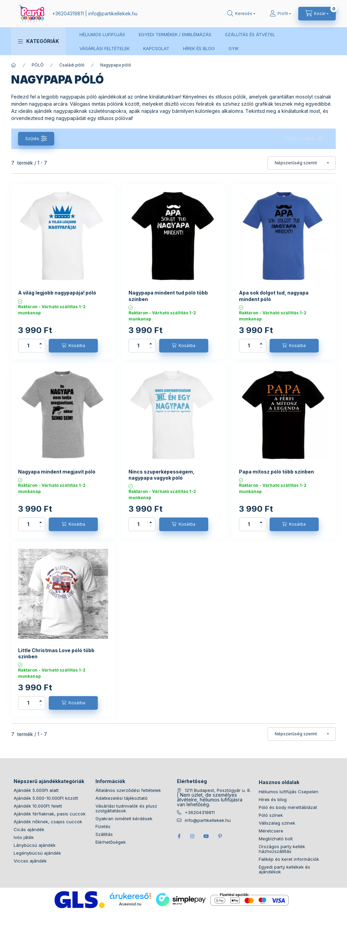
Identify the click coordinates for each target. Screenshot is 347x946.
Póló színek (271, 815)
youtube (206, 836)
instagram (192, 836)
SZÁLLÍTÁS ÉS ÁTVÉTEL (250, 34)
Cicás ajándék (29, 829)
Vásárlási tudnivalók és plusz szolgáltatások (126, 808)
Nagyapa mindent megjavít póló (56, 472)
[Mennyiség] (28, 345)
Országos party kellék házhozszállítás (282, 849)
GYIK (233, 48)
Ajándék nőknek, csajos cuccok (48, 821)
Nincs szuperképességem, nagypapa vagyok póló (162, 475)
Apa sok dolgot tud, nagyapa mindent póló (273, 296)
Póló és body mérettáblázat (288, 807)
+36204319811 (68, 13)
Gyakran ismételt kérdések (123, 818)
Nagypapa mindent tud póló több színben (168, 296)
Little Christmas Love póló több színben (56, 653)
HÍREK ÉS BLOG (199, 48)
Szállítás (104, 834)
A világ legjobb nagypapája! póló (57, 293)
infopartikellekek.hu (112, 13)
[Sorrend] (302, 163)
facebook (179, 836)
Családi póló (72, 64)
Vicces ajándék (30, 860)
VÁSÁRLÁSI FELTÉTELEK (104, 48)
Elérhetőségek (110, 842)
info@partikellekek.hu (208, 820)
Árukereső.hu (130, 904)
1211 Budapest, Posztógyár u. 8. (218, 790)
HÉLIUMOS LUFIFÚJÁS (102, 34)
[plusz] (40, 344)
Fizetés (102, 826)
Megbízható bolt (276, 838)
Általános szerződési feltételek (128, 790)
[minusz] (40, 348)
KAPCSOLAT (156, 48)
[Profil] (280, 13)
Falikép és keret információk (289, 859)
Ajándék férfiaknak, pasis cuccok (50, 813)
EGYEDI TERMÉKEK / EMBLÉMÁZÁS (175, 34)
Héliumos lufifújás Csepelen (288, 791)
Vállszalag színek (277, 823)
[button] (38, 41)
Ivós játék (24, 837)
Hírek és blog (273, 799)
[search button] (241, 13)
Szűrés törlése (300, 138)
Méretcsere (271, 830)
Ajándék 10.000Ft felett (38, 806)
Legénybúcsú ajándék (37, 853)
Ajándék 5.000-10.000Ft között (46, 798)
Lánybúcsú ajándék (35, 845)
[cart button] (317, 13)
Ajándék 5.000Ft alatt (36, 790)
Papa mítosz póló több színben (276, 472)
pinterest (220, 836)
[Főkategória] (13, 65)
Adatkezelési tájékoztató (121, 798)
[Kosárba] (73, 345)
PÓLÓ (38, 64)
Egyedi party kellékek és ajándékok (284, 869)
